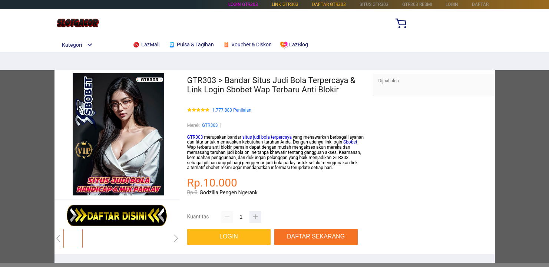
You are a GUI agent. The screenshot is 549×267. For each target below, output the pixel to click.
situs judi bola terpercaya (267, 137)
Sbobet (350, 142)
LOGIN (452, 4)
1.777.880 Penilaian (231, 110)
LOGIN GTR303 (243, 4)
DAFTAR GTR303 (329, 4)
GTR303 (210, 125)
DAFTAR (480, 4)
